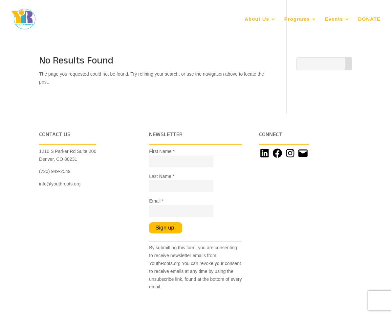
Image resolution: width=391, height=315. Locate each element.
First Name (162, 151)
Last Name (161, 176)
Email (156, 201)
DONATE (369, 19)
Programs (297, 19)
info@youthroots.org (59, 183)
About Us (257, 19)
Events (334, 19)
